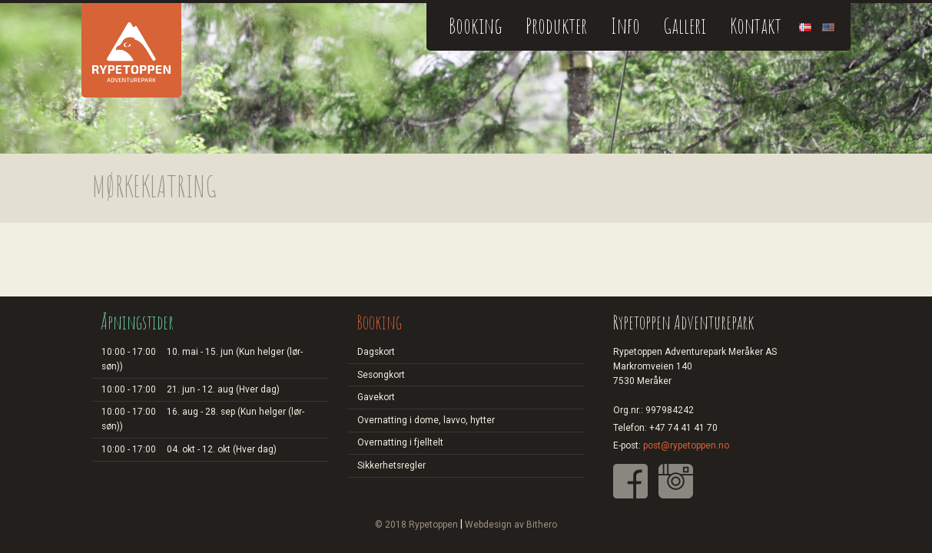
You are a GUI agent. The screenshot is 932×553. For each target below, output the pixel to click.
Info (625, 25)
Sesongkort (381, 374)
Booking (475, 25)
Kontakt (755, 25)
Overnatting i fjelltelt (400, 442)
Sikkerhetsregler (391, 465)
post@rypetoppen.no (686, 445)
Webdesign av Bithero (511, 524)
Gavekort (376, 397)
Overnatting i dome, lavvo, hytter (426, 420)
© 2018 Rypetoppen (416, 524)
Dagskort (376, 351)
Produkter (556, 25)
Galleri (684, 25)
